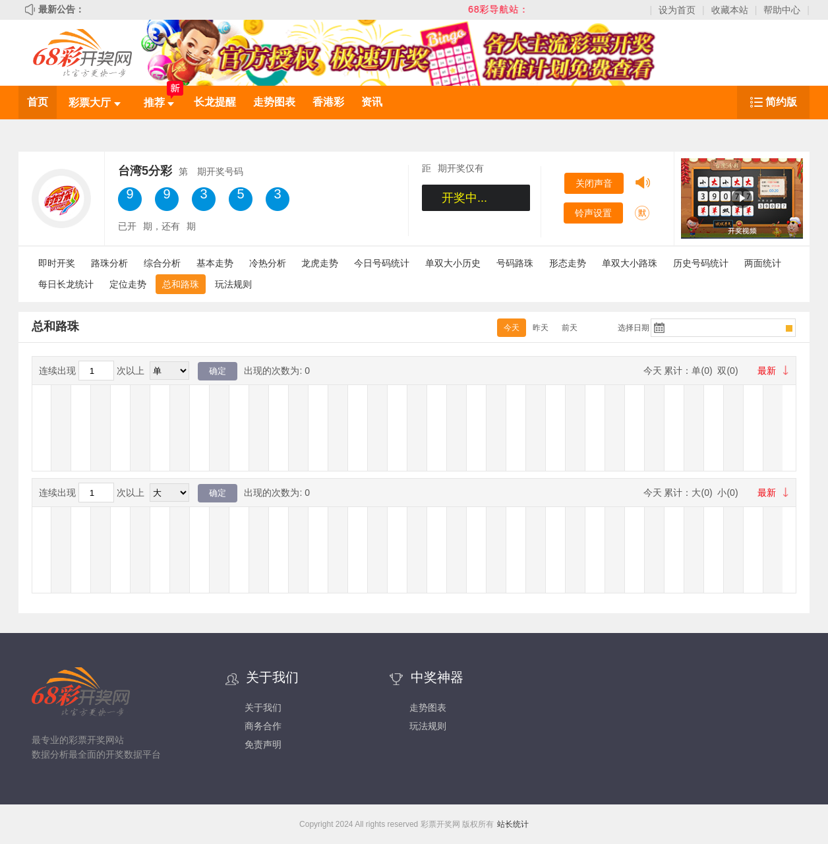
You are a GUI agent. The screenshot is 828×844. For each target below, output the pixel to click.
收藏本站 (729, 10)
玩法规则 (233, 284)
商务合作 (263, 726)
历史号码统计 (700, 263)
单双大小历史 (453, 263)
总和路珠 (180, 284)
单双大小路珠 (629, 263)
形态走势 (567, 263)
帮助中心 (781, 10)
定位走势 (127, 284)
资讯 (371, 101)
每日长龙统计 (66, 284)
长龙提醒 (215, 101)
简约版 (781, 101)
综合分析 (162, 263)
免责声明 (263, 744)
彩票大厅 (94, 102)
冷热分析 (267, 263)
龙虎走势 (319, 263)
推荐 (159, 102)
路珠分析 (109, 263)
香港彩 (328, 101)
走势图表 (274, 101)
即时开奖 (56, 263)
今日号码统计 (381, 263)
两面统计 (762, 263)
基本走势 (214, 263)
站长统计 (513, 824)
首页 (37, 101)
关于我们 (263, 707)
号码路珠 (514, 263)
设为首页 (677, 10)
